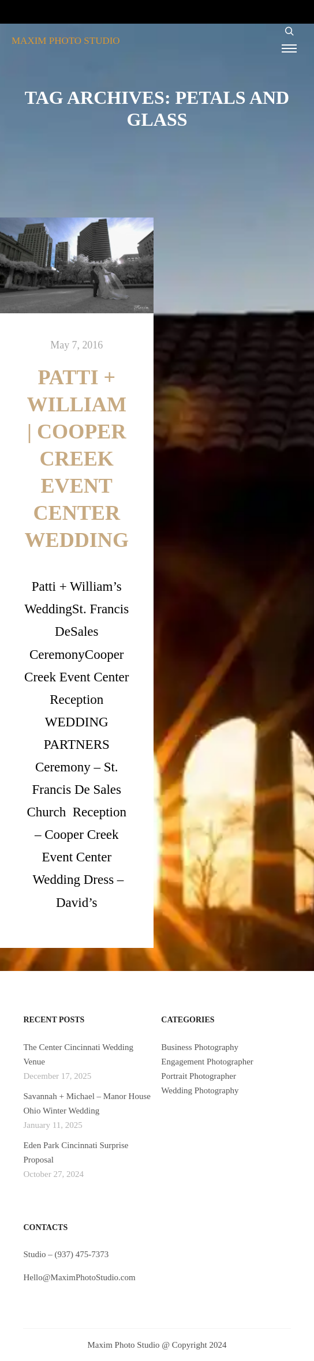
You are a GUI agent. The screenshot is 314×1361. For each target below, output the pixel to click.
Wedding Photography (199, 1090)
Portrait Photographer (198, 1076)
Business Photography (199, 1047)
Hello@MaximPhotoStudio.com (79, 1277)
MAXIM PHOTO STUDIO (66, 40)
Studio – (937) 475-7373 (66, 1254)
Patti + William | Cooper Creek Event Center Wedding (76, 459)
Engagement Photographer (207, 1061)
